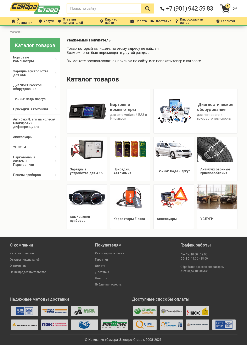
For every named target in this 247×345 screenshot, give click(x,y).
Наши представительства (28, 272)
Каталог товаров (22, 253)
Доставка (102, 272)
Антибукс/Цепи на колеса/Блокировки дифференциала (34, 123)
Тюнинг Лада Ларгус (29, 99)
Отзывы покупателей (25, 259)
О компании (18, 265)
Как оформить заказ (109, 253)
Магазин (16, 32)
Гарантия (101, 259)
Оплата (100, 265)
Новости (101, 278)
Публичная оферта (108, 284)
